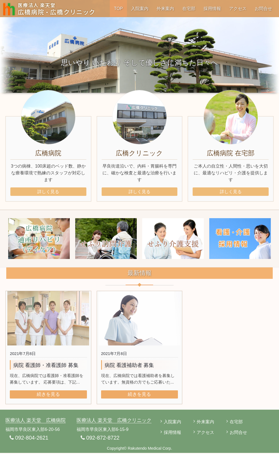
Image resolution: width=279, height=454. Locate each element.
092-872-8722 (100, 439)
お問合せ (263, 8)
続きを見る (48, 395)
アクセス (238, 8)
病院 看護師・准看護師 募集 (45, 366)
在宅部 (188, 8)
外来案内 (165, 8)
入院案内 (139, 8)
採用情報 (212, 8)
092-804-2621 (29, 439)
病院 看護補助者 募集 (129, 366)
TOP (118, 8)
